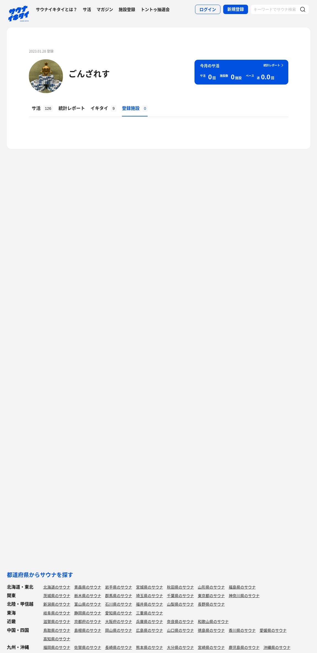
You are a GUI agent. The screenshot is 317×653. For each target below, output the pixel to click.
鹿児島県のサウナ (244, 647)
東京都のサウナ (211, 595)
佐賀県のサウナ (87, 647)
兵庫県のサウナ (149, 621)
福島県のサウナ (242, 587)
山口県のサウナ (180, 630)
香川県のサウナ (242, 630)
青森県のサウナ (87, 587)
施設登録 (127, 9)
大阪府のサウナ (118, 621)
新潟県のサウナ (56, 604)
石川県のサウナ (118, 604)
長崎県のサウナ (118, 647)
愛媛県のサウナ (273, 630)
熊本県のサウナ (149, 647)
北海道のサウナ (56, 587)
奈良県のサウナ (180, 621)
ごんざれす (89, 73)
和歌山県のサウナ (213, 621)
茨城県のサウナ (56, 595)
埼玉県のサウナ (149, 595)
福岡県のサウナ (56, 647)
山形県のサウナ (211, 587)
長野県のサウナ (211, 604)
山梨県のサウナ (180, 604)
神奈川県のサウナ (244, 595)
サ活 (87, 9)
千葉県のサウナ (180, 595)
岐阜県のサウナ (56, 613)
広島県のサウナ (149, 630)
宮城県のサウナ (149, 587)
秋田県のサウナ (180, 587)
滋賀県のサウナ (56, 621)
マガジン (105, 9)
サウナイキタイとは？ (56, 9)
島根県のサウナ (87, 630)
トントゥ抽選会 (155, 9)
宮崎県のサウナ (211, 647)
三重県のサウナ (149, 613)
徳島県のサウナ (211, 630)
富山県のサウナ (87, 604)
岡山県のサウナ (118, 630)
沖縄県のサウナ (277, 647)
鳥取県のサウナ (56, 630)
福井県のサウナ (149, 604)
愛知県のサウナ (118, 613)
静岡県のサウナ (87, 613)
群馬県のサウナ (118, 595)
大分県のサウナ (180, 647)
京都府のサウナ (87, 621)
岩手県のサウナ (118, 587)
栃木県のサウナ (87, 595)
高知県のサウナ (56, 638)
